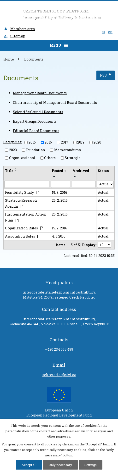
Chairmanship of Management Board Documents (55, 102)
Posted (59, 170)
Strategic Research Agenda (21, 203)
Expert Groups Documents (35, 121)
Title (9, 170)
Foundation (35, 150)
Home (8, 59)
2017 (64, 142)
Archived (82, 170)
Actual (103, 192)
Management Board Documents (40, 93)
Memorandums (67, 150)
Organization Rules (24, 228)
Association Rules (22, 236)
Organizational (22, 157)
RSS (105, 75)
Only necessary (60, 465)
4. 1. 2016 (58, 236)
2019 (80, 142)
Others (50, 157)
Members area (19, 29)
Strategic (72, 157)
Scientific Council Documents (38, 112)
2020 (97, 142)
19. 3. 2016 (59, 192)
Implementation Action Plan (26, 217)
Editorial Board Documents (36, 130)
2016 (48, 142)
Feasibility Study (22, 192)
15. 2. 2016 (59, 228)
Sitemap (14, 36)
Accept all (29, 465)
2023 (13, 150)
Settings (90, 465)
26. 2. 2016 (60, 200)
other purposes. (59, 436)
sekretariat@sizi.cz (59, 374)
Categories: (12, 142)
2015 (32, 142)
